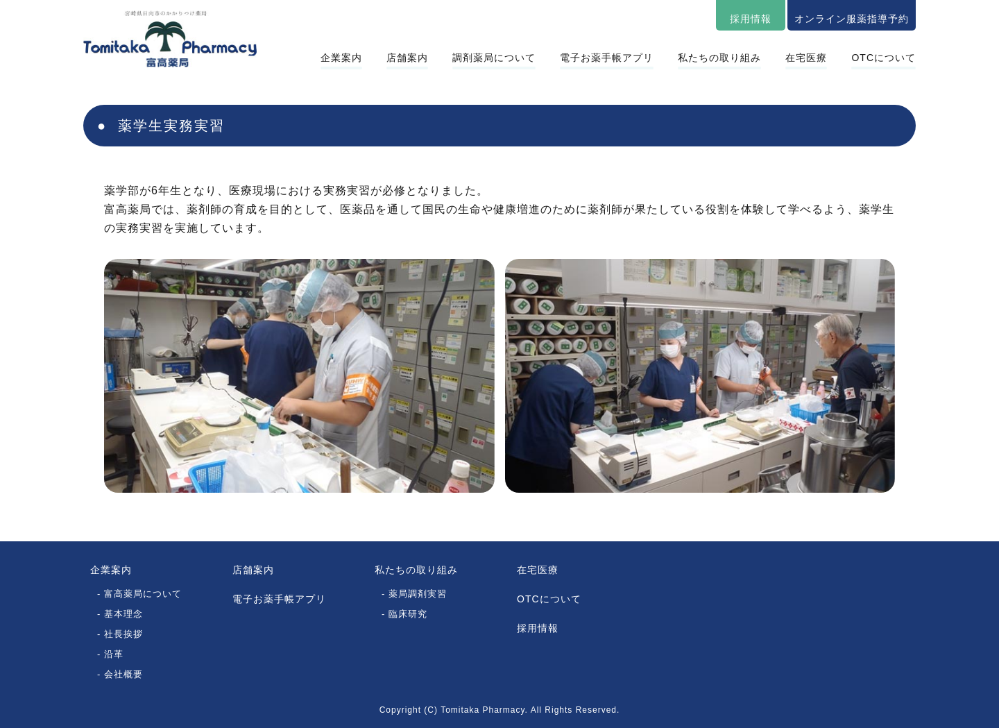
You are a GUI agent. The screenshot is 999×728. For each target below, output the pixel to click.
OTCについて (883, 57)
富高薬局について (143, 594)
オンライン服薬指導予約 (851, 18)
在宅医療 (806, 57)
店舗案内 (407, 57)
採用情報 (750, 18)
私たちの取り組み (719, 57)
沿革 (113, 654)
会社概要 (123, 674)
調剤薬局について (494, 57)
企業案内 (341, 57)
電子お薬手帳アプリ (607, 57)
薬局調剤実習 (417, 594)
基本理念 (123, 614)
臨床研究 (407, 614)
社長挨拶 (123, 634)
